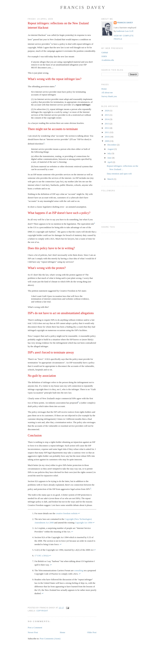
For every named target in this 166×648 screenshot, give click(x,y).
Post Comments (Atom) (50, 638)
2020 (107, 110)
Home (62, 632)
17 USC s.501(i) (41, 555)
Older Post (91, 632)
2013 (107, 123)
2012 (107, 128)
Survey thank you (109, 96)
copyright (42, 611)
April (110, 162)
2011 (107, 132)
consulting (78, 570)
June (109, 157)
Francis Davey (83, 7)
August (110, 149)
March (110, 179)
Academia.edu (107, 60)
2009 (107, 141)
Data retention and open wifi (119, 173)
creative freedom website (67, 513)
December (112, 144)
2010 (107, 136)
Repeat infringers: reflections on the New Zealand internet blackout (58, 25)
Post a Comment (35, 627)
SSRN (104, 56)
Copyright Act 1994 (83, 522)
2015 (107, 115)
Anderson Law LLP (124, 31)
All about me (107, 92)
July (109, 153)
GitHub (104, 52)
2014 (107, 119)
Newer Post (33, 632)
